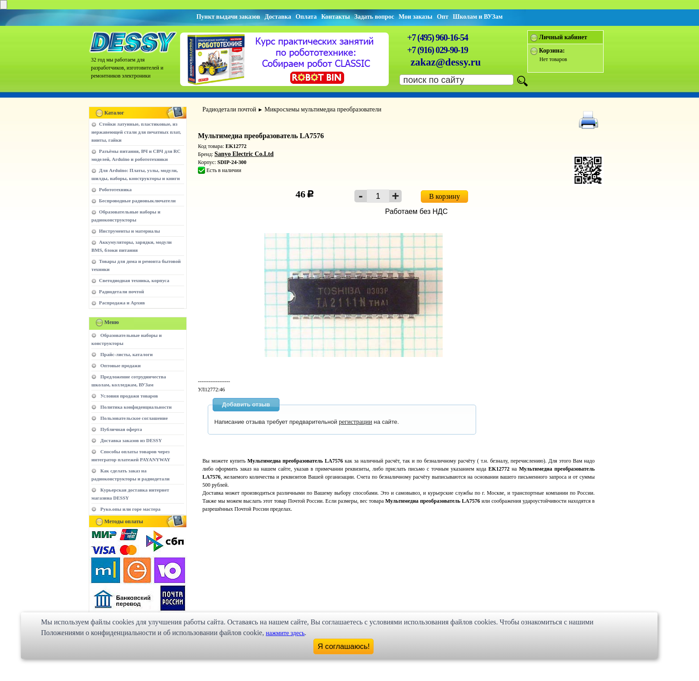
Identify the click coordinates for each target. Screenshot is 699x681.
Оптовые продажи (120, 365)
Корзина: (552, 50)
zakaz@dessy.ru (446, 62)
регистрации (355, 421)
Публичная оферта (121, 429)
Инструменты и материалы (129, 231)
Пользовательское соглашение (134, 418)
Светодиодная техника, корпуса (134, 280)
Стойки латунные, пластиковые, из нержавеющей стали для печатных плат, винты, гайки (136, 132)
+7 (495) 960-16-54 (437, 37)
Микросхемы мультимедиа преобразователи (322, 109)
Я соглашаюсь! (344, 646)
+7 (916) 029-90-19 (437, 50)
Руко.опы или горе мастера (130, 509)
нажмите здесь (285, 633)
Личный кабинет (563, 37)
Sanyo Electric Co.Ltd (244, 154)
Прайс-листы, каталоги (126, 354)
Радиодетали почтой (121, 291)
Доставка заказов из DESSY (131, 440)
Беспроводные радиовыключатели (137, 200)
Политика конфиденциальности (136, 407)
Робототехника (115, 189)
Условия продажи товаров (129, 395)
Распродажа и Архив (122, 302)
